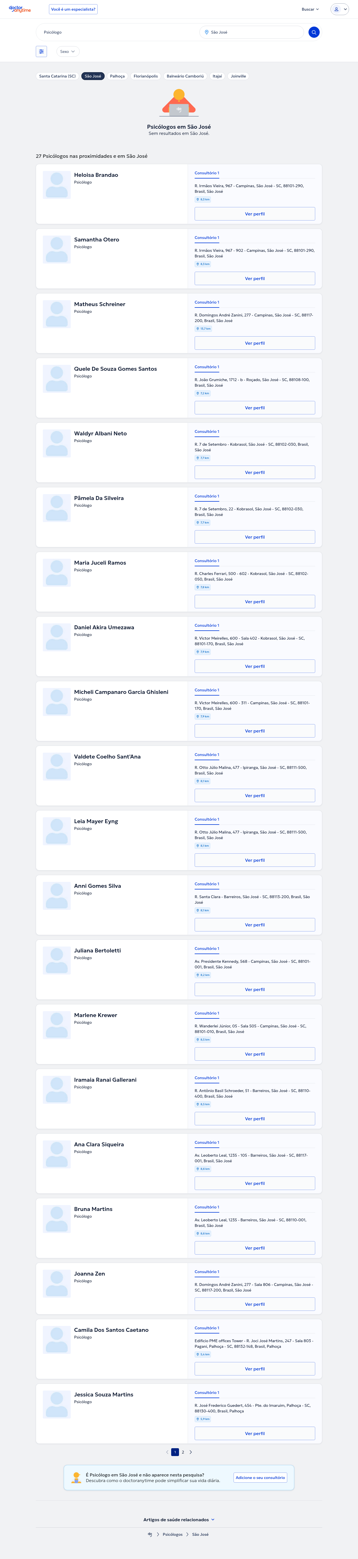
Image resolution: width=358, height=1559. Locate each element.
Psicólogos (173, 1534)
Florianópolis (146, 76)
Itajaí (217, 76)
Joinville (238, 76)
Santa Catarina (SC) (57, 76)
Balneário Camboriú (185, 76)
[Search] (314, 32)
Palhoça (117, 76)
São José (93, 76)
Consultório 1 (207, 172)
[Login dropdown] (340, 9)
